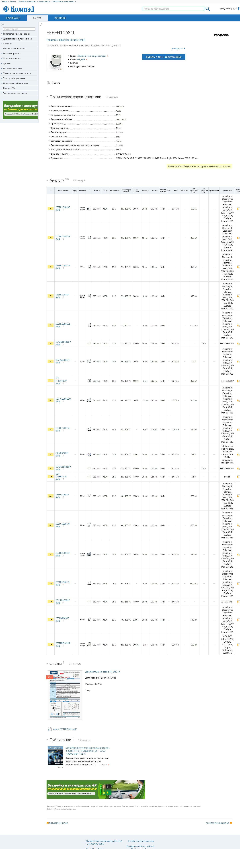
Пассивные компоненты (14, 48)
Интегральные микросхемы (16, 33)
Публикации (13, 18)
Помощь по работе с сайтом (140, 846)
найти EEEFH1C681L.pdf (64, 729)
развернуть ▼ (178, 48)
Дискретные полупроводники (17, 38)
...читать (104, 764)
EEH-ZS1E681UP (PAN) (60, 476)
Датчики (7, 63)
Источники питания (12, 68)
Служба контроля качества (141, 841)
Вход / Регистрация (227, 8)
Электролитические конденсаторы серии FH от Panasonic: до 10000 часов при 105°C (87, 750)
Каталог (37, 18)
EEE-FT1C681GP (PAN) (60, 381)
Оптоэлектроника (11, 53)
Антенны (7, 43)
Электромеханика (11, 58)
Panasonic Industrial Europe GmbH (66, 40)
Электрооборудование (14, 78)
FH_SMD (82, 59)
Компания (60, 18)
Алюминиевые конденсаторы (93, 55)
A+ (50, 343)
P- (50, 208)
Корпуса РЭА (9, 88)
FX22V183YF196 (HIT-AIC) (58, 823)
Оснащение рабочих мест (15, 83)
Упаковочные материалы (15, 93)
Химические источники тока (17, 73)
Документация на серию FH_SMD (102, 671)
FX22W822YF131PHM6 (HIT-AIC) (217, 823)
